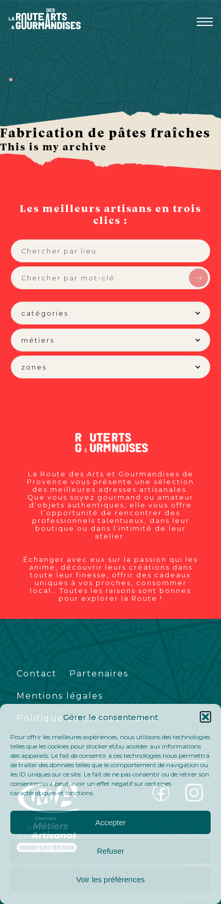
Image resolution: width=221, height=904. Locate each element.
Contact (37, 674)
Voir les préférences (110, 879)
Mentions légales (60, 696)
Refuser (110, 850)
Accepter (110, 822)
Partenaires (98, 674)
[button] (205, 717)
